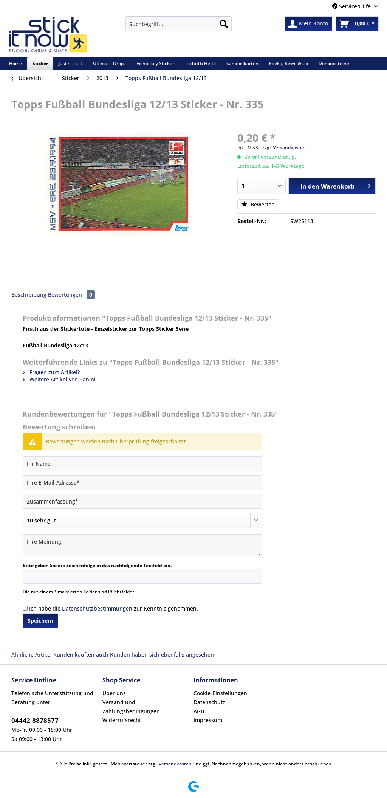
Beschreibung (28, 294)
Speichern (40, 620)
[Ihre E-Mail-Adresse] (142, 482)
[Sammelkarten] (242, 63)
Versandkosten (175, 764)
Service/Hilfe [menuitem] (352, 6)
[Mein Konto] (308, 23)
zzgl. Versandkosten (284, 147)
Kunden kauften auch (80, 654)
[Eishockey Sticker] (155, 63)
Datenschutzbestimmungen (97, 608)
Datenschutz (209, 702)
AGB (199, 711)
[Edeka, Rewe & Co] (288, 63)
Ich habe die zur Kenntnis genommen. (113, 608)
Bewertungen (71, 294)
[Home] (15, 63)
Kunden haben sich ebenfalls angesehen (162, 654)
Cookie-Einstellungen (220, 693)
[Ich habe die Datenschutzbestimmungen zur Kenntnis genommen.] (25, 608)
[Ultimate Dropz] (109, 63)
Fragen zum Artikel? (51, 372)
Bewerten (258, 204)
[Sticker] (40, 63)
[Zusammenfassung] (142, 501)
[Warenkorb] (357, 23)
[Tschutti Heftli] (200, 63)
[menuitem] (178, 27)
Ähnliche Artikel (31, 654)
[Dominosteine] (333, 63)
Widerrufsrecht (121, 720)
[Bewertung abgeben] (142, 520)
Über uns (114, 693)
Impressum (208, 720)
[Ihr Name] (142, 463)
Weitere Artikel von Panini (59, 379)
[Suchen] (224, 23)
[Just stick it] (70, 63)
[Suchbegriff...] (178, 23)
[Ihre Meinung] (142, 545)
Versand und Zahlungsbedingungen (131, 707)
